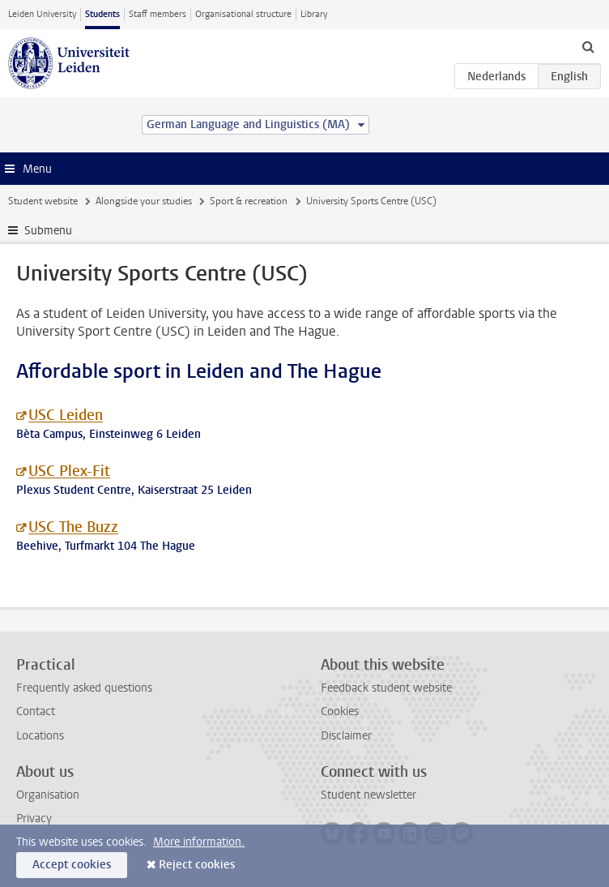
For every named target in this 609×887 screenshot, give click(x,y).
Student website (43, 201)
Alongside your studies (144, 201)
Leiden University (42, 14)
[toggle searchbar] (588, 46)
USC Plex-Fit (69, 471)
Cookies (340, 711)
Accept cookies (71, 864)
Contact (35, 711)
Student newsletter (368, 795)
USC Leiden (65, 415)
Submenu (48, 230)
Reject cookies (197, 864)
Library (313, 14)
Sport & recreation (248, 201)
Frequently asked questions (84, 688)
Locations (40, 735)
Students (102, 14)
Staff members (157, 14)
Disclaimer (346, 735)
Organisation (47, 795)
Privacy (34, 818)
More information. (199, 842)
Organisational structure (243, 14)
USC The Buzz (73, 527)
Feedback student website (386, 688)
